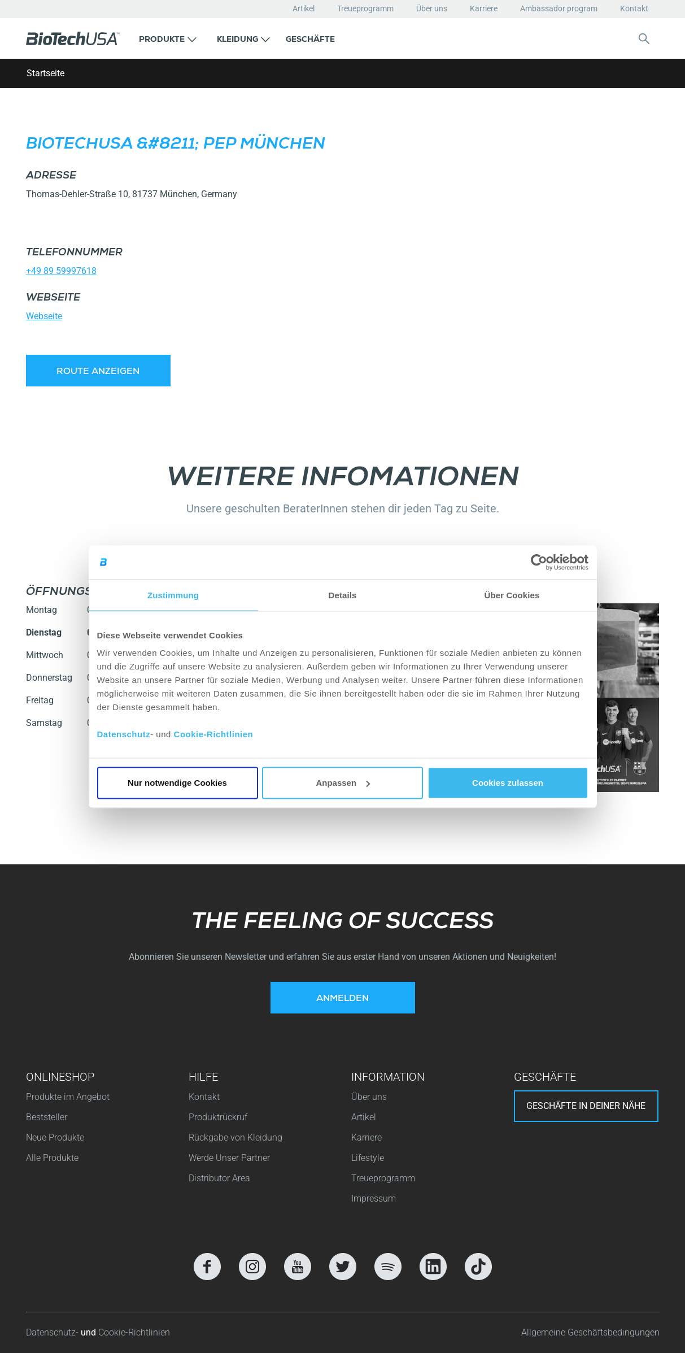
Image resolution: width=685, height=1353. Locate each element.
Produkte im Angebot (68, 1096)
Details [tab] (343, 594)
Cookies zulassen (507, 783)
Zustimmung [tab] (173, 594)
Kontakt (634, 8)
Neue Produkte (55, 1137)
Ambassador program (558, 8)
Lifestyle (367, 1157)
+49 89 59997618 (61, 271)
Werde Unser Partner (229, 1157)
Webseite (44, 316)
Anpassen (343, 783)
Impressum (373, 1198)
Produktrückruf (218, 1117)
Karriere (484, 8)
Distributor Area (219, 1178)
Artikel (304, 8)
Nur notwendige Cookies (177, 783)
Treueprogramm (365, 8)
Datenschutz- (53, 1332)
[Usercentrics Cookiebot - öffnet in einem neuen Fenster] (539, 562)
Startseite (45, 73)
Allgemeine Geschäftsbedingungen (590, 1332)
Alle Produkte (52, 1157)
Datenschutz (124, 734)
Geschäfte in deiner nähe (585, 1105)
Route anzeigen (97, 372)
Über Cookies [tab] (512, 594)
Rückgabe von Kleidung (235, 1137)
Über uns (431, 8)
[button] (167, 38)
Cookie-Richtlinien (214, 734)
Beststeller (46, 1117)
